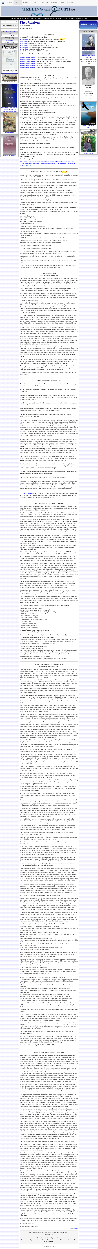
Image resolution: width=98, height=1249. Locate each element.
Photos (45, 2)
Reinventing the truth (9, 155)
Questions (36, 2)
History (17, 2)
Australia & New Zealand (27, 57)
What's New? (88, 24)
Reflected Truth (9, 132)
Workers (54, 2)
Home (9, 2)
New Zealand (24, 39)
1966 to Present (10, 42)
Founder (26, 2)
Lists (62, 2)
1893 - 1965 (9, 40)
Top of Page (75, 1228)
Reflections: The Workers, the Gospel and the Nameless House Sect (9, 109)
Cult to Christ (88, 153)
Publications (71, 2)
